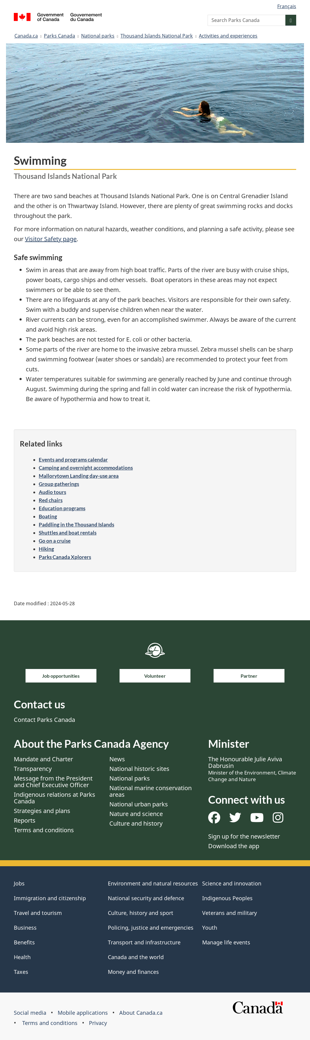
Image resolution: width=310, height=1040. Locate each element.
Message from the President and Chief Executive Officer (53, 781)
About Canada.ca (141, 1012)
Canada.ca (26, 35)
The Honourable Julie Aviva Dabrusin (252, 769)
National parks (97, 35)
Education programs (62, 508)
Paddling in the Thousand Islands (76, 524)
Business (25, 927)
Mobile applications (83, 1012)
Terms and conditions (44, 830)
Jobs (19, 883)
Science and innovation (231, 883)
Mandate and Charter (43, 759)
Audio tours (52, 492)
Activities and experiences (228, 35)
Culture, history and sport (140, 912)
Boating (48, 516)
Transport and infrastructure (144, 942)
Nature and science (136, 814)
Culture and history (136, 823)
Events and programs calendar (73, 459)
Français (286, 6)
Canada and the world (136, 957)
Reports (24, 820)
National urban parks (138, 804)
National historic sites (139, 769)
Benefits (24, 942)
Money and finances (133, 971)
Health (22, 957)
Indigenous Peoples (227, 898)
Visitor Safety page (51, 239)
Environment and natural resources (153, 883)
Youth (209, 927)
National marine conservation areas (150, 791)
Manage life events (226, 942)
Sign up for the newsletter (244, 836)
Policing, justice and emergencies (150, 927)
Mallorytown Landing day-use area (79, 476)
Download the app (233, 846)
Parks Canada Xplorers (65, 557)
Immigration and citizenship (50, 898)
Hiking (46, 549)
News (117, 759)
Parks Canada (59, 35)
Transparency (33, 769)
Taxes (21, 971)
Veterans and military (229, 912)
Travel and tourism (38, 912)
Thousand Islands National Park (156, 35)
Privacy (98, 1022)
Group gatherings (59, 484)
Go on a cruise (55, 541)
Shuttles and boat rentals (67, 532)
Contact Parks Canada (44, 720)
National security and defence (146, 898)
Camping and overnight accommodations (86, 468)
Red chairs (50, 500)
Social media (30, 1012)
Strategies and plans (42, 811)
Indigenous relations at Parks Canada (54, 797)
